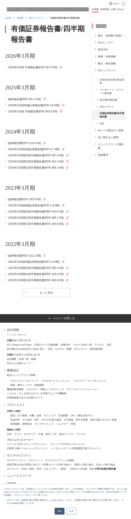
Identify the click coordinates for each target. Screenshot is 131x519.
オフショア (50, 415)
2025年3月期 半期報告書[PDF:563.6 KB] (32, 111)
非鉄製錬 (15, 424)
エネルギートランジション (55, 381)
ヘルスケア (62, 424)
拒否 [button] (71, 511)
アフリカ (81, 434)
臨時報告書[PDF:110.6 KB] (24, 143)
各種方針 (65, 344)
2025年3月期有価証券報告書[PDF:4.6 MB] (34, 105)
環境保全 (27, 424)
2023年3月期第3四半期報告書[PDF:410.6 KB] (36, 211)
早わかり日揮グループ (19, 363)
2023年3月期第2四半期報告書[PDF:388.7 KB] (36, 217)
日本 (9, 434)
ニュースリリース (19, 475)
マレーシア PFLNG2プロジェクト (67, 444)
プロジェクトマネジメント (24, 381)
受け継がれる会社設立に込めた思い (26, 349)
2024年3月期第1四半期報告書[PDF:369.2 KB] (36, 167)
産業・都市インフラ (21, 385)
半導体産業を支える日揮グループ (25, 397)
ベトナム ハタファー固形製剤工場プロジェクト (76, 448)
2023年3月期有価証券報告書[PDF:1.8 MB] (34, 205)
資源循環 (39, 385)
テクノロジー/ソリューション (83, 389)
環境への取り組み (84, 464)
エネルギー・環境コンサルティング (45, 389)
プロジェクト (16, 404)
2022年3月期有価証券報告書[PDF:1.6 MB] (34, 261)
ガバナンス (13, 469)
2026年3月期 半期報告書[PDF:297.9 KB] (32, 67)
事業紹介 (13, 370)
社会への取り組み (105, 464)
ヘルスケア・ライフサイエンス (89, 381)
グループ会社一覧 (82, 344)
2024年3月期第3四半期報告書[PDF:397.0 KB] (36, 155)
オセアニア (30, 434)
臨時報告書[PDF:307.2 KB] (24, 99)
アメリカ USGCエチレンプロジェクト (27, 444)
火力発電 (68, 420)
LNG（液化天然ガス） (82, 415)
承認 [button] (59, 511)
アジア (17, 434)
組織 (33, 359)
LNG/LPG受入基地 (51, 420)
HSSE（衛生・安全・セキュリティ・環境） (44, 469)
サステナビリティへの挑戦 (59, 460)
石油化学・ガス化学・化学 (24, 420)
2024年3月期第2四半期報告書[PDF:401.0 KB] (36, 161)
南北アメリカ (66, 434)
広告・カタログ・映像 (59, 349)
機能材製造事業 (15, 389)
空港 (73, 424)
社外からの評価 (78, 469)
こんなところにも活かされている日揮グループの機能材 (37, 393)
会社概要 (11, 359)
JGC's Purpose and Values (19, 344)
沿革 (109, 344)
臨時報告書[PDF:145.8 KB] (24, 199)
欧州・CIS (51, 434)
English (116, 3)
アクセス (99, 344)
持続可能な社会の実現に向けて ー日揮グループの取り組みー (39, 464)
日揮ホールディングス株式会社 (22, 3)
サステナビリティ (19, 455)
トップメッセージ (16, 334)
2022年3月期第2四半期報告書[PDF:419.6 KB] (36, 274)
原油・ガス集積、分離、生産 (25, 415)
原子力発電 (82, 420)
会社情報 (13, 330)
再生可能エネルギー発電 (103, 420)
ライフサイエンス (44, 424)
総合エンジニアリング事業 (21, 375)
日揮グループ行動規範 (46, 344)
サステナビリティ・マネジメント (25, 460)
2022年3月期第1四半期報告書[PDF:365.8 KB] (36, 280)
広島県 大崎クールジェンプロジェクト (27, 448)
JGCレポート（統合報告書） (89, 349)
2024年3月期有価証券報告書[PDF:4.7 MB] (34, 149)
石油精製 (63, 415)
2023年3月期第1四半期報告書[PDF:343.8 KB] (36, 223)
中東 (40, 434)
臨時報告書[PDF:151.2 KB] (24, 255)
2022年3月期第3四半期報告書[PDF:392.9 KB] (36, 267)
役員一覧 (23, 359)
